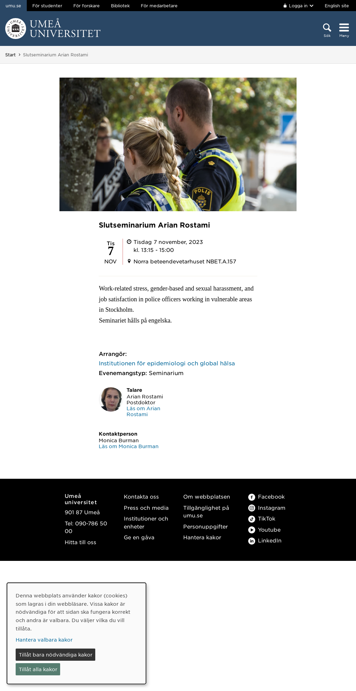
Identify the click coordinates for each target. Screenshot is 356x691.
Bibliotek (120, 5)
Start (10, 54)
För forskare (86, 5)
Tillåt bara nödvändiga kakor (55, 654)
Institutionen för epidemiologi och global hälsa (167, 362)
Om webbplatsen (206, 496)
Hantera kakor (202, 537)
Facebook (266, 496)
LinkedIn (265, 540)
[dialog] (76, 633)
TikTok (261, 518)
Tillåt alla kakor (38, 669)
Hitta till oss (80, 542)
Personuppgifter (205, 526)
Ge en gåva (139, 537)
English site (337, 5)
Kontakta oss (141, 496)
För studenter (47, 5)
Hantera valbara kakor (44, 639)
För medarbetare (159, 5)
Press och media (146, 507)
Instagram (266, 507)
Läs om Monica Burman (129, 446)
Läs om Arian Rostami (143, 411)
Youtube (264, 529)
